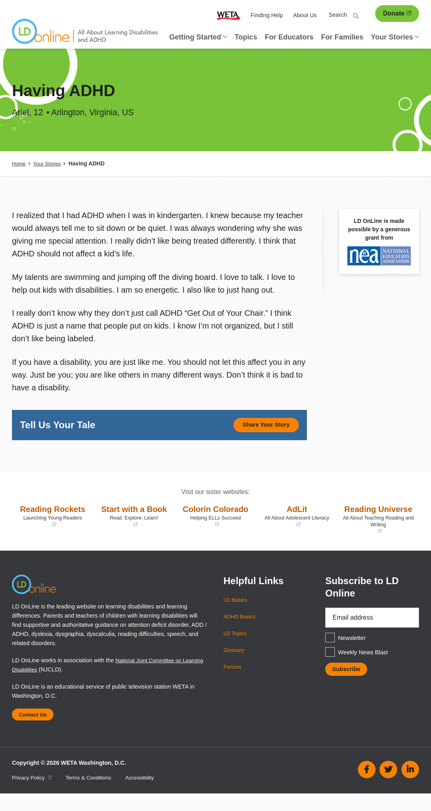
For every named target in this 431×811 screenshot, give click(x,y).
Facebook (367, 787)
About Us (305, 15)
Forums (233, 680)
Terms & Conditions (94, 795)
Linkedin (410, 787)
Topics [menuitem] (246, 37)
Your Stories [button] (395, 37)
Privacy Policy (33, 795)
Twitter (388, 787)
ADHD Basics (240, 630)
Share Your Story (261, 425)
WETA (229, 15)
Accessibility (148, 795)
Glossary (234, 664)
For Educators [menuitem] (289, 37)
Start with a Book (134, 523)
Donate (397, 13)
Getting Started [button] (198, 37)
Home (19, 163)
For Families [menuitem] (342, 37)
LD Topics (236, 647)
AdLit (297, 517)
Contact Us (35, 730)
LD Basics (236, 613)
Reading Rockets (52, 523)
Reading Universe (378, 527)
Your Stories (49, 163)
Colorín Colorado (215, 523)
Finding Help (267, 15)
